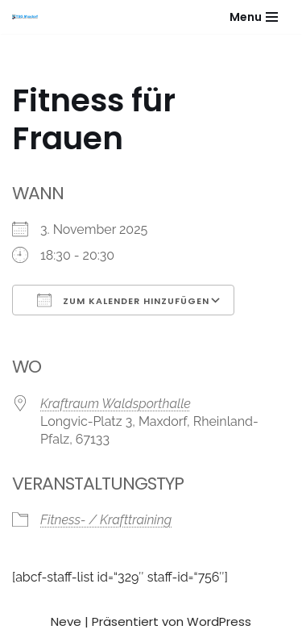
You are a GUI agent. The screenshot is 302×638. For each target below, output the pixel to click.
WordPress (219, 621)
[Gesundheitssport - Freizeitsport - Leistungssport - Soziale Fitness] (29, 17)
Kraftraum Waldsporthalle (115, 403)
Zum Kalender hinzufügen (123, 300)
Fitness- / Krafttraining (106, 519)
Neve (66, 621)
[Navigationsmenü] (253, 17)
